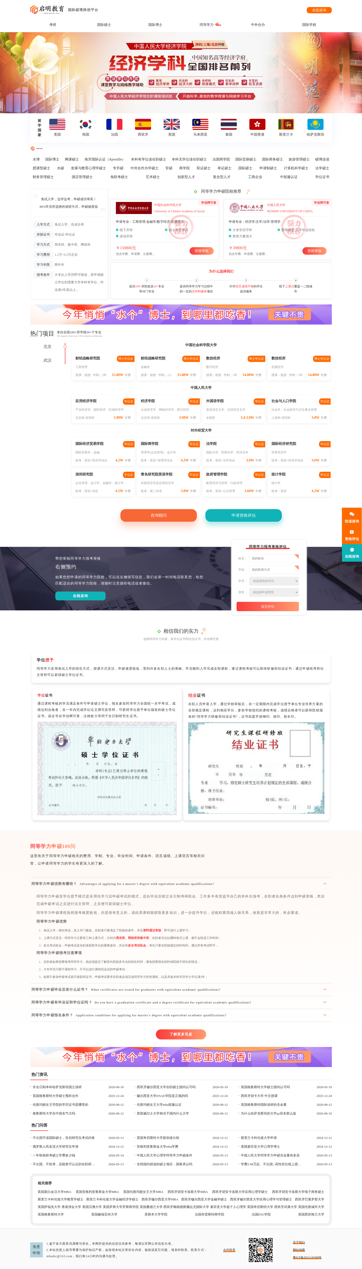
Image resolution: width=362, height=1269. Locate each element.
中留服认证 (289, 177)
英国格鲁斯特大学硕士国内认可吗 (265, 1087)
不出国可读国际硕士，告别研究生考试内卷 (64, 1138)
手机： (242, 569)
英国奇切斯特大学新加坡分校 (158, 1138)
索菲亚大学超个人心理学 (228, 1207)
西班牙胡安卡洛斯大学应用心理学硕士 (240, 1192)
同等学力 (207, 25)
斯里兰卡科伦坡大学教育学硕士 (60, 1199)
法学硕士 (322, 168)
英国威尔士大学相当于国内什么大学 (163, 1113)
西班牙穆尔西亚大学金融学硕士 (204, 1199)
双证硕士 (204, 168)
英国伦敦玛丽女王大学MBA (143, 1192)
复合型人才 (222, 177)
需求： (242, 592)
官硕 (168, 168)
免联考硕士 (119, 177)
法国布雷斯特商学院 (209, 1214)
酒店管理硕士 (82, 177)
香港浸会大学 (71, 1207)
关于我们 (299, 1242)
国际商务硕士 (272, 159)
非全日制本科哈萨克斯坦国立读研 (57, 1087)
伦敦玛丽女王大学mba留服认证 (159, 1104)
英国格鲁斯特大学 (51, 1214)
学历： (242, 581)
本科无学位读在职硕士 (189, 159)
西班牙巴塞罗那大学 (309, 1199)
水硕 (60, 168)
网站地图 (299, 1250)
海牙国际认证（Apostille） (104, 159)
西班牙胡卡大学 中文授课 (259, 1096)
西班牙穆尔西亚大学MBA (160, 1199)
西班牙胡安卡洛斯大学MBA (188, 1192)
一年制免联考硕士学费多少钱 (54, 1155)
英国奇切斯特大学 (260, 1207)
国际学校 (309, 25)
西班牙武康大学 (285, 1207)
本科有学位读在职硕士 (148, 159)
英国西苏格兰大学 (311, 1214)
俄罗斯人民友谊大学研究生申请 (55, 1146)
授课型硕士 (41, 168)
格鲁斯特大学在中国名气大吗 (54, 1113)
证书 (45, 695)
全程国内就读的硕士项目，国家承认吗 (164, 1164)
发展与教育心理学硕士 (88, 168)
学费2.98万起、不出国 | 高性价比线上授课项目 (272, 1164)
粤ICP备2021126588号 (307, 1257)
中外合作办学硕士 (144, 168)
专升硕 (118, 168)
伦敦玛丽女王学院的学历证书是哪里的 (60, 1104)
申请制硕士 (268, 168)
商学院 (184, 168)
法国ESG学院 (261, 1214)
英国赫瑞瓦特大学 (104, 1214)
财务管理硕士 (43, 177)
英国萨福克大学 (49, 1207)
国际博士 (155, 25)
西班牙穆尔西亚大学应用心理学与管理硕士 (261, 1199)
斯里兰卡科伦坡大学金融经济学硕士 (112, 1199)
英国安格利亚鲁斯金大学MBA (97, 1192)
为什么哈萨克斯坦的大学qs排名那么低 (268, 1113)
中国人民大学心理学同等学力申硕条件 (164, 1155)
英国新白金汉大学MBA (54, 1192)
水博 (36, 159)
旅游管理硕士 (299, 159)
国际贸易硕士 (245, 159)
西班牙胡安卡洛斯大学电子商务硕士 (298, 1192)
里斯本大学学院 (156, 1214)
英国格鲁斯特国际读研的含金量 (264, 1104)
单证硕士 (224, 168)
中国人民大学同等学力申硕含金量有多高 (270, 1155)
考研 (52, 25)
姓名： (242, 558)
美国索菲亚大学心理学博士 (260, 1146)
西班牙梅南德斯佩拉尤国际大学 (186, 1207)
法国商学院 (221, 159)
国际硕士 (104, 25)
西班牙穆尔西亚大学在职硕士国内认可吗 (166, 1087)
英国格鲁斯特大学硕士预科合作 (55, 1096)
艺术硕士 (153, 177)
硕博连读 (322, 159)
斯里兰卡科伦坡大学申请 (259, 1138)
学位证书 (322, 177)
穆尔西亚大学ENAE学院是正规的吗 (162, 1096)
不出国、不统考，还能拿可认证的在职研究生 (64, 1164)
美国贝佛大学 (92, 1207)
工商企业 (255, 177)
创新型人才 (186, 177)
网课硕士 (72, 159)
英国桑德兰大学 (151, 1207)
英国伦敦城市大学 (311, 1207)
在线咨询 (319, 10)
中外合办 (258, 25)
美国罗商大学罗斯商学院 (121, 1207)
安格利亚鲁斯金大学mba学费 (157, 1146)
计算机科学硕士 (296, 168)
